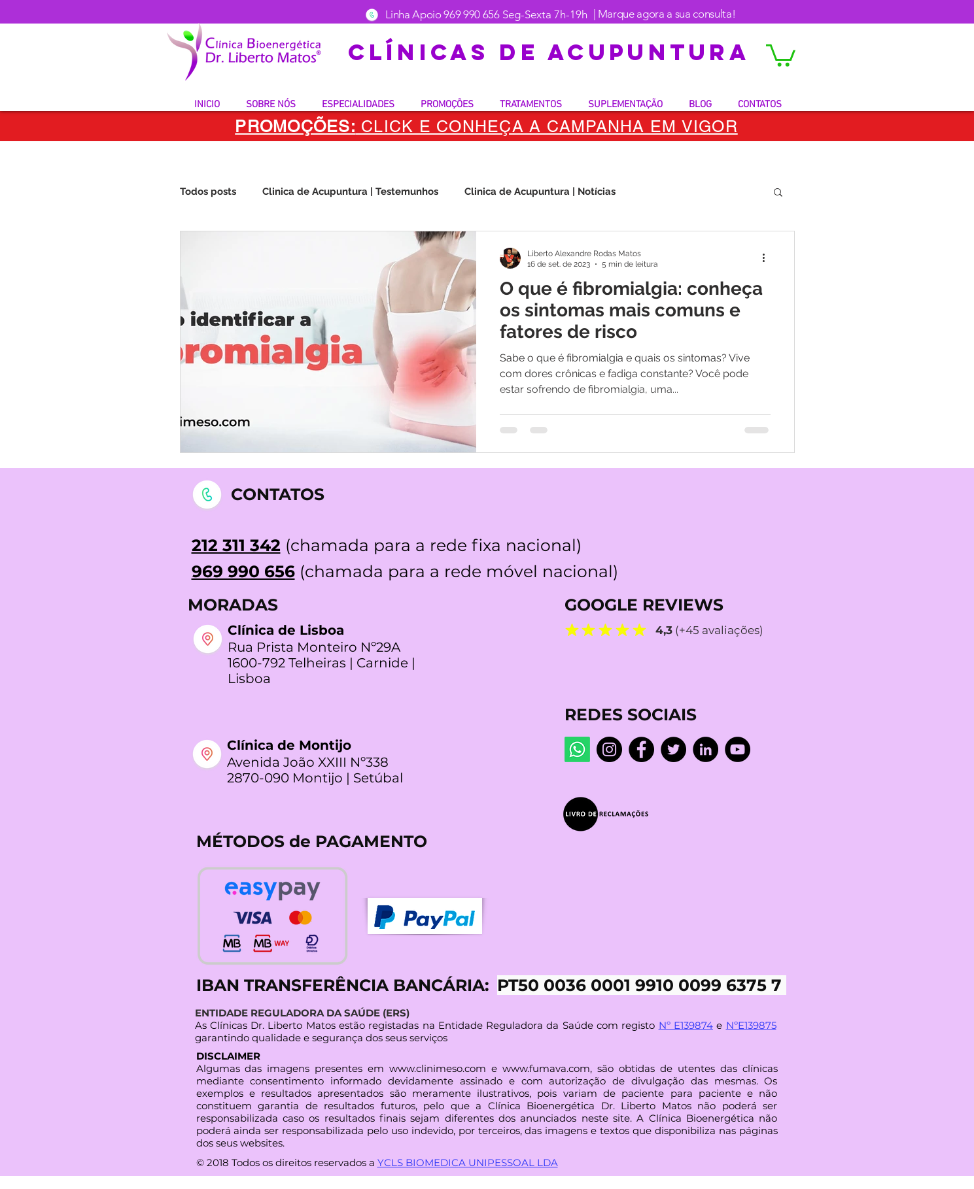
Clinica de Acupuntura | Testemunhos (350, 191)
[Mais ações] (768, 258)
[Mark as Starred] (572, 629)
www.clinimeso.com (437, 1068)
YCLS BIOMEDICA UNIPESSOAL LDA (467, 1162)
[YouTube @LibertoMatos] (737, 749)
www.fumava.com (546, 1068)
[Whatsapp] (577, 749)
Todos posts (208, 191)
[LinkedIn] (705, 749)
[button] (780, 54)
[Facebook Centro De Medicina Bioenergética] (641, 749)
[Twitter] (673, 749)
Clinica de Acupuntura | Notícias (540, 191)
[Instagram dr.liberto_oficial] (609, 749)
